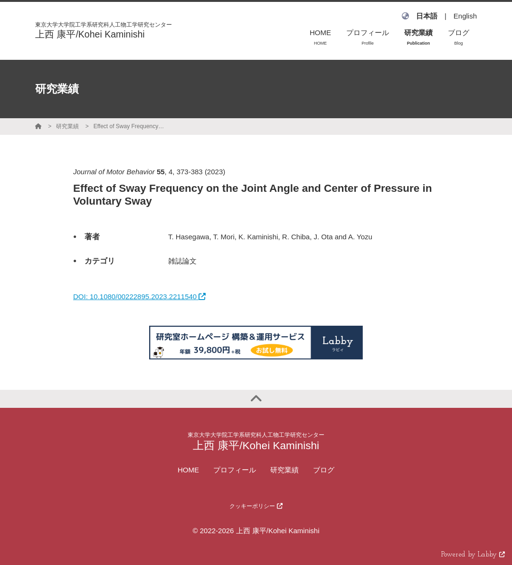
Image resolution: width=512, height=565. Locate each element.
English (465, 16)
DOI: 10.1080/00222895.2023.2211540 (139, 296)
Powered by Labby (473, 554)
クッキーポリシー (255, 506)
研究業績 (67, 126)
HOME (188, 470)
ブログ (323, 470)
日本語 (426, 16)
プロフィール (234, 470)
